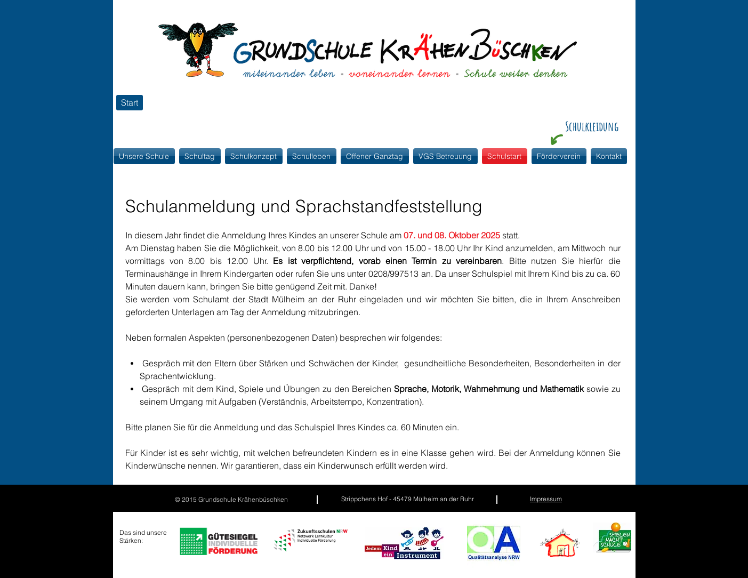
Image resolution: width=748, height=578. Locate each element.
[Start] (129, 102)
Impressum (546, 499)
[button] (254, 156)
